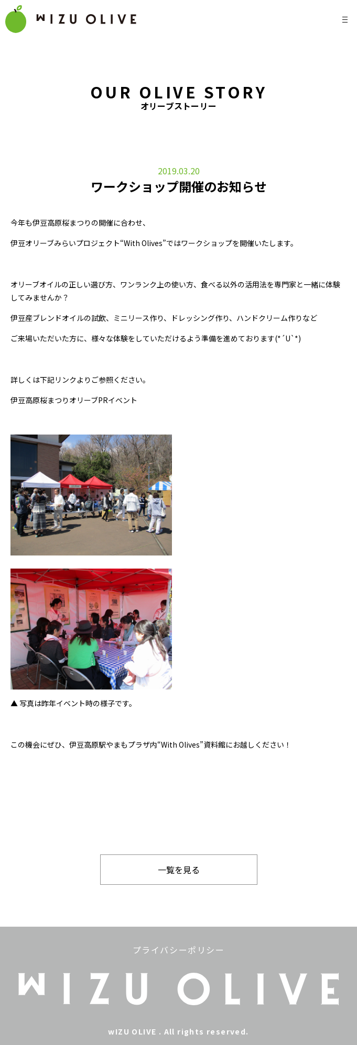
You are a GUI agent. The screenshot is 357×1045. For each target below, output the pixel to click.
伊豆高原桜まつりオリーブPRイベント (73, 400)
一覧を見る (179, 869)
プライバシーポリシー (179, 949)
